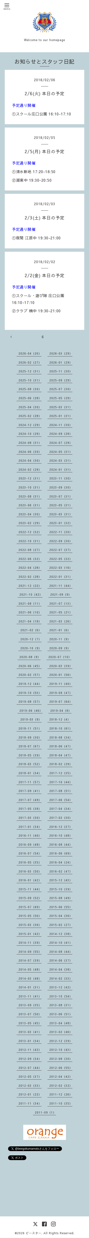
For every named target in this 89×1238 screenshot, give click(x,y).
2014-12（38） (60, 934)
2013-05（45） (30, 1023)
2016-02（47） (60, 871)
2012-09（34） (30, 1059)
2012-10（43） (60, 1050)
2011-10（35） (60, 1103)
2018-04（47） (60, 755)
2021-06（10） (30, 612)
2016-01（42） (30, 880)
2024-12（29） (30, 425)
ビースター (33, 1233)
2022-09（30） (60, 541)
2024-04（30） (30, 460)
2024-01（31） (60, 469)
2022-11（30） (60, 532)
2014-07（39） (30, 960)
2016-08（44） (60, 844)
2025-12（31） (30, 371)
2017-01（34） (30, 827)
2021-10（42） (30, 594)
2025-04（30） (30, 407)
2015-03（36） (30, 925)
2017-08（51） (60, 791)
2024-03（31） (60, 460)
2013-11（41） (30, 996)
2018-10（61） (60, 728)
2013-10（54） (60, 996)
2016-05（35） (30, 862)
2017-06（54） (60, 800)
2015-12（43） (60, 880)
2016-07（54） (30, 853)
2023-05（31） (60, 505)
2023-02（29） (30, 523)
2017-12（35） (60, 773)
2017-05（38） (30, 809)
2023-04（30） (30, 514)
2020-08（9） (30, 657)
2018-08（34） (60, 737)
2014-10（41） (60, 942)
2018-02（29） (60, 764)
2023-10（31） (30, 487)
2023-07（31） (60, 496)
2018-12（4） (59, 719)
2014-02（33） (60, 978)
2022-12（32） (30, 532)
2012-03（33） (30, 1085)
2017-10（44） (60, 782)
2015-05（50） (30, 916)
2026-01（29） (60, 362)
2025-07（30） (60, 389)
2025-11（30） (60, 371)
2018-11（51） (30, 728)
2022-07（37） (60, 550)
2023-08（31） (30, 496)
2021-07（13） (60, 603)
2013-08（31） (60, 1005)
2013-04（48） (60, 1023)
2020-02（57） (30, 675)
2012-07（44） (30, 1068)
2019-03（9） (31, 719)
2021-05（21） (60, 612)
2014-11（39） (30, 942)
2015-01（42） (30, 934)
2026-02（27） (30, 362)
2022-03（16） (60, 567)
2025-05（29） (60, 398)
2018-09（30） (30, 737)
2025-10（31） (30, 380)
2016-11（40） (30, 835)
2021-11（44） (60, 586)
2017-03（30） (30, 818)
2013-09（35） (30, 1005)
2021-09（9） (60, 594)
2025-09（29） (60, 380)
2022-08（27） (30, 550)
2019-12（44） (30, 684)
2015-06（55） (60, 907)
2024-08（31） (30, 443)
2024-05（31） (60, 452)
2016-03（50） (30, 871)
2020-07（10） (59, 657)
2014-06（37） (60, 960)
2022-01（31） (60, 577)
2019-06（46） (30, 710)
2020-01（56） (60, 675)
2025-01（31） (60, 416)
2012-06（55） (60, 1068)
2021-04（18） (30, 621)
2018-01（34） (30, 773)
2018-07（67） (30, 746)
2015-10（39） (60, 889)
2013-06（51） (60, 1014)
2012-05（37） (30, 1076)
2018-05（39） (30, 755)
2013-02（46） (60, 1032)
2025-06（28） (30, 398)
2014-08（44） (60, 951)
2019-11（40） (60, 684)
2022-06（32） (30, 559)
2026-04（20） (30, 353)
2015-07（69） (30, 907)
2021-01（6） (59, 630)
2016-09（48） (30, 844)
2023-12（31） (30, 478)
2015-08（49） (60, 898)
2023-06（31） (30, 505)
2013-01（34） (30, 1041)
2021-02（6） (31, 630)
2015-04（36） (60, 916)
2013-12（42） (60, 987)
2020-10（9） (31, 648)
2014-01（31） (30, 987)
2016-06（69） (60, 853)
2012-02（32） (60, 1085)
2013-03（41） (30, 1032)
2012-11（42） (30, 1050)
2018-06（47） (60, 746)
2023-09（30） (60, 487)
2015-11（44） (30, 889)
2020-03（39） (60, 666)
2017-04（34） (60, 809)
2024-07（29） (60, 443)
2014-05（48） (30, 969)
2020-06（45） (30, 666)
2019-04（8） (60, 710)
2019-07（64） (60, 701)
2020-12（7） (31, 639)
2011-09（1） (45, 1112)
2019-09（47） (60, 693)
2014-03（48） (30, 978)
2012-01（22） (30, 1094)
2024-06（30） (30, 452)
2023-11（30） (60, 478)
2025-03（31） (60, 407)
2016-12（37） (60, 827)
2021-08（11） (30, 603)
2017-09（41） (30, 791)
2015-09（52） (30, 898)
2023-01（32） (60, 523)
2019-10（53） (30, 693)
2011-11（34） (30, 1103)
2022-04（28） (30, 567)
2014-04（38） (60, 969)
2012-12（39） (60, 1041)
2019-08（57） (30, 701)
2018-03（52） (30, 764)
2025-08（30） (30, 389)
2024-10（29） (30, 434)
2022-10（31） (30, 541)
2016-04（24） (60, 862)
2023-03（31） (60, 514)
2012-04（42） (60, 1076)
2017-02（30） (60, 818)
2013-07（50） (30, 1014)
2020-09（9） (59, 648)
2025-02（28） (30, 416)
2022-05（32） (60, 559)
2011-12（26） (60, 1094)
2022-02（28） (30, 577)
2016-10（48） (60, 835)
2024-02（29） (30, 469)
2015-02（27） (60, 925)
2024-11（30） (60, 425)
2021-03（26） (60, 621)
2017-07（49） (30, 800)
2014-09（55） (30, 951)
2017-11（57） (30, 782)
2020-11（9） (59, 639)
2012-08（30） (60, 1059)
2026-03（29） (60, 353)
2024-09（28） (60, 434)
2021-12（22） (30, 586)
